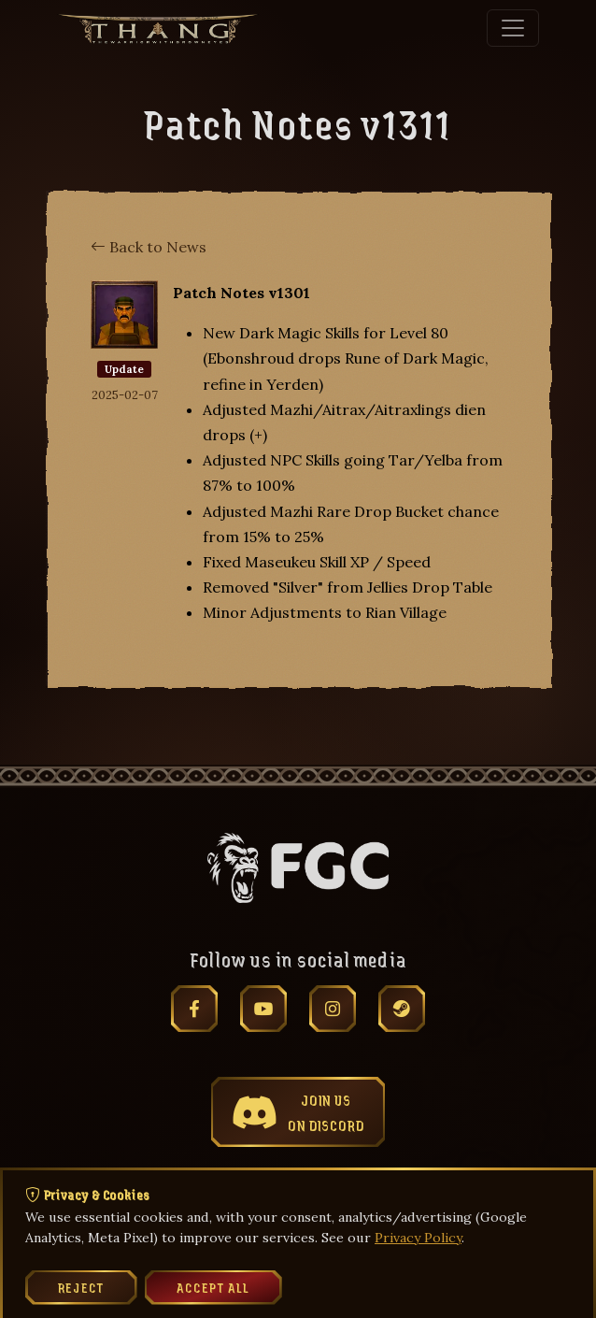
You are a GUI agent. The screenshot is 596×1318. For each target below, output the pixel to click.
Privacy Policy (418, 1237)
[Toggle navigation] (513, 28)
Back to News (148, 246)
